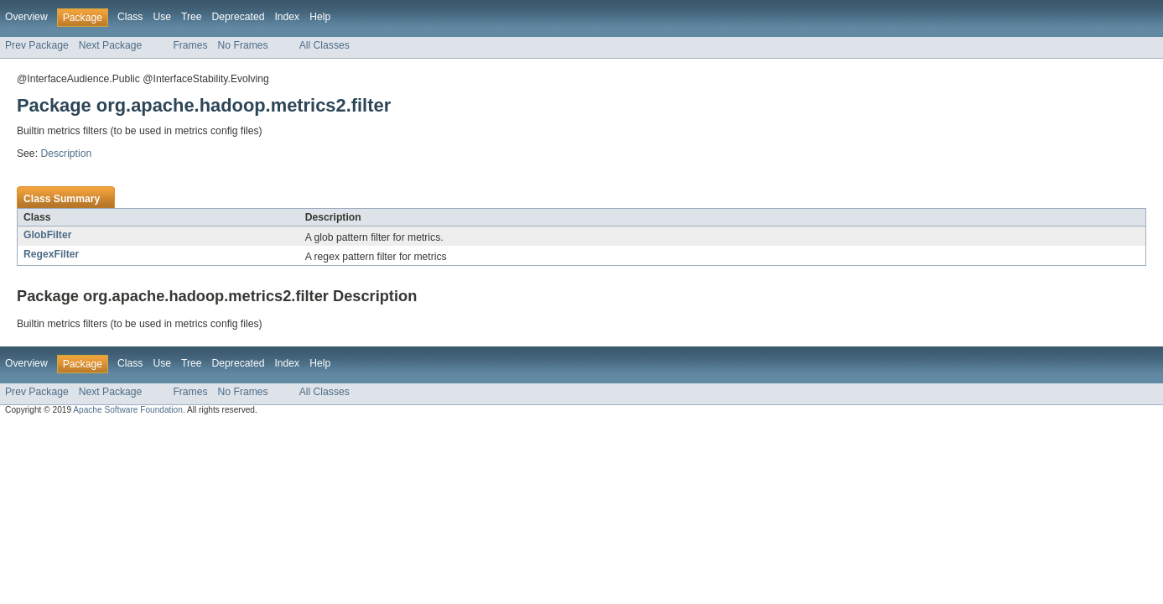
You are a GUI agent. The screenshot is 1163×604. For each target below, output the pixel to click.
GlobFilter (47, 235)
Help (319, 17)
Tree (191, 17)
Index (286, 17)
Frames (190, 45)
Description (65, 153)
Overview (26, 17)
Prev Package (37, 45)
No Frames (243, 45)
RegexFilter (51, 254)
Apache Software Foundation (128, 409)
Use (162, 17)
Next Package (111, 45)
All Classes (324, 45)
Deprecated (238, 17)
